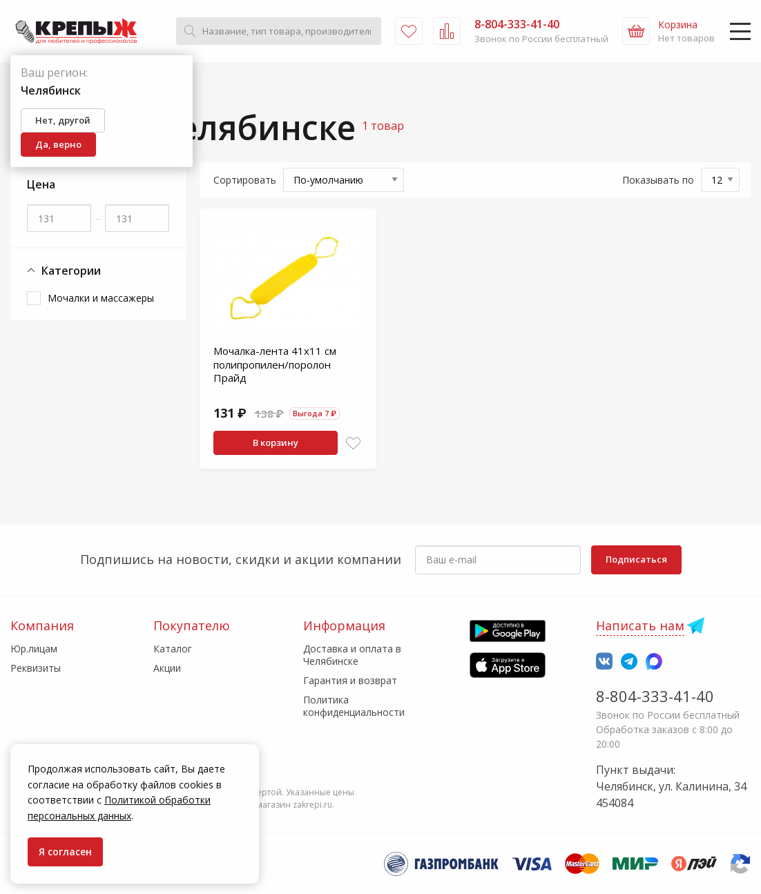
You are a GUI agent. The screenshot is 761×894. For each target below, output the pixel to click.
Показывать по (658, 179)
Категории (64, 271)
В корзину (275, 442)
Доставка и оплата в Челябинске (352, 655)
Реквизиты (35, 667)
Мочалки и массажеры (101, 297)
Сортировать (244, 179)
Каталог (172, 648)
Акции (167, 667)
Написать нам (640, 625)
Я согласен (65, 851)
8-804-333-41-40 (655, 696)
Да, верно (58, 144)
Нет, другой (62, 120)
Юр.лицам (33, 648)
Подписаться (636, 559)
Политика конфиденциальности (354, 706)
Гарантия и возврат (350, 680)
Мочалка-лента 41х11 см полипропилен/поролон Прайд (274, 364)
